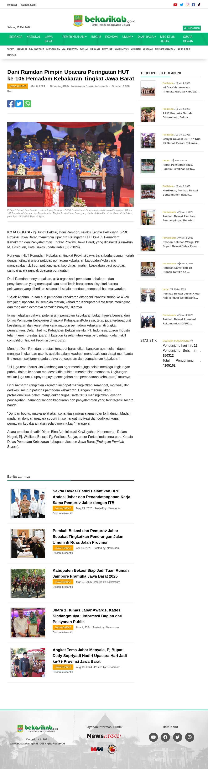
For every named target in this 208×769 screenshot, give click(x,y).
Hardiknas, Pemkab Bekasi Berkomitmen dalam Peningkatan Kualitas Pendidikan (180, 193)
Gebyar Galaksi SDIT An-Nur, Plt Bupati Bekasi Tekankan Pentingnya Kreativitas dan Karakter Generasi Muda (182, 141)
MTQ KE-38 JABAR (167, 39)
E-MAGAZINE (36, 49)
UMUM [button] (126, 36)
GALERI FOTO (70, 49)
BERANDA (15, 36)
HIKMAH (148, 49)
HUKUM (96, 36)
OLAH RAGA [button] (146, 36)
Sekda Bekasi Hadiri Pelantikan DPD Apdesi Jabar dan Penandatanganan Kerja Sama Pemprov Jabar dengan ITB (91, 497)
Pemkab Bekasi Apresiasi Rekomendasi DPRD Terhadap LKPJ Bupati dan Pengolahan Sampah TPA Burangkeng (180, 322)
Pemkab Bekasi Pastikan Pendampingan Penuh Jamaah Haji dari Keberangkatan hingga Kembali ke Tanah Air (179, 219)
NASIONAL (34, 36)
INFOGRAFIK (53, 49)
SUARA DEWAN (188, 39)
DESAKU (95, 49)
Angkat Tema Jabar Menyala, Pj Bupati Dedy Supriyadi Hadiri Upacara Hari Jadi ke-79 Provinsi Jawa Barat (90, 656)
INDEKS (11, 55)
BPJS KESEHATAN (165, 49)
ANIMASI (21, 49)
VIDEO (10, 49)
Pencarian (192, 28)
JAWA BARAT (49, 39)
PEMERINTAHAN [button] (73, 36)
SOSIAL (84, 49)
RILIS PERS (183, 49)
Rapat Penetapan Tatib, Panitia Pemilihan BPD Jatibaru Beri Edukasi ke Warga (179, 167)
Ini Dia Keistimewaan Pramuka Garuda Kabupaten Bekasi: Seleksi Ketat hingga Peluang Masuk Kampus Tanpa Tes (181, 90)
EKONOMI (111, 36)
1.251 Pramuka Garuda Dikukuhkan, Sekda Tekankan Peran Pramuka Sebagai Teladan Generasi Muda (180, 116)
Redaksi (12, 4)
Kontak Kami (28, 4)
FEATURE (107, 49)
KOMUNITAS (122, 49)
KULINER (136, 49)
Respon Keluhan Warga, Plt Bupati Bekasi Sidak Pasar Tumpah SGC (181, 244)
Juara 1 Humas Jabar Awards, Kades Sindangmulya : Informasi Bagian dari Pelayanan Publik (87, 616)
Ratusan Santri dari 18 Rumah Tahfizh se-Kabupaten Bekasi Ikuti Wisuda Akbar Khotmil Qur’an (178, 270)
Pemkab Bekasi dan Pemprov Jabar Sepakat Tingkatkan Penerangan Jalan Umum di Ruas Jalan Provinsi (88, 537)
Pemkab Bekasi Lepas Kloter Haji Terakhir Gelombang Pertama (182, 296)
